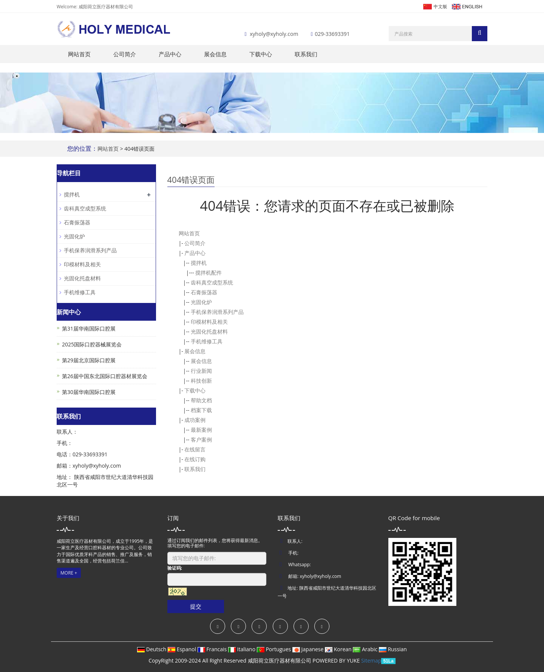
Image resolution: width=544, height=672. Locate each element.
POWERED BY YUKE (336, 660)
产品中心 (170, 54)
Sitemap (371, 660)
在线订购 (195, 459)
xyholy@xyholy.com (274, 33)
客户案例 (201, 439)
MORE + (68, 573)
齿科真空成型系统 (212, 282)
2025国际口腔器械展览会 (92, 344)
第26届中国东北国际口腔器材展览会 (104, 376)
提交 (195, 606)
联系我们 (306, 54)
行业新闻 (201, 370)
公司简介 (124, 54)
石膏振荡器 (204, 292)
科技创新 (201, 380)
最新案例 (201, 429)
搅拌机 (199, 262)
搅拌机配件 (208, 272)
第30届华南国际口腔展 (89, 391)
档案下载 (201, 410)
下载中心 (260, 54)
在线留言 (195, 449)
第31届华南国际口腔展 (89, 328)
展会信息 (215, 54)
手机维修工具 (207, 341)
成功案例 (195, 419)
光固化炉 (201, 302)
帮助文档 (201, 400)
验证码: (174, 568)
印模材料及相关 (209, 321)
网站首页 (79, 54)
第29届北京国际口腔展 (89, 360)
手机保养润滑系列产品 (217, 311)
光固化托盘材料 (209, 331)
